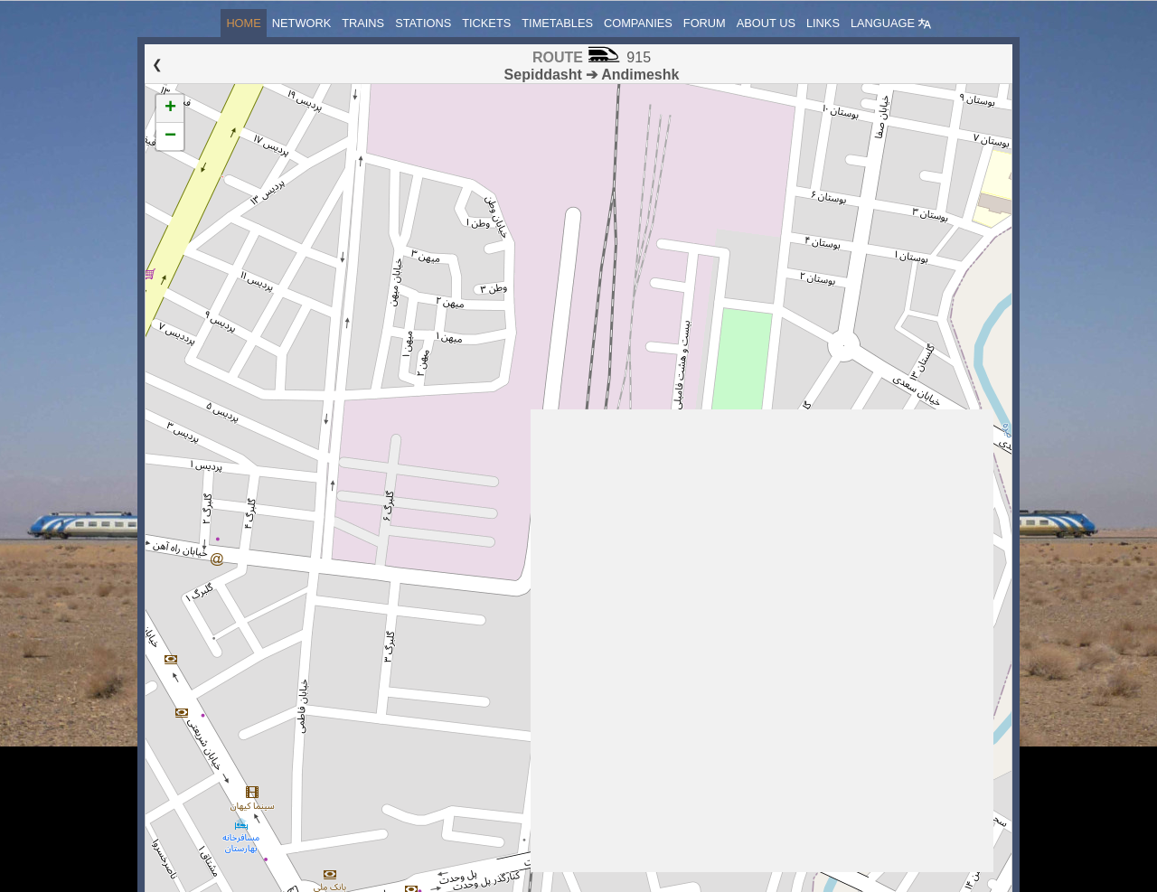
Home (243, 23)
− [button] (170, 136)
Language (891, 23)
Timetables (557, 23)
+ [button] (170, 108)
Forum (704, 23)
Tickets (486, 23)
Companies (638, 23)
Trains (363, 23)
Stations (423, 23)
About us (766, 23)
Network (301, 23)
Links (823, 23)
